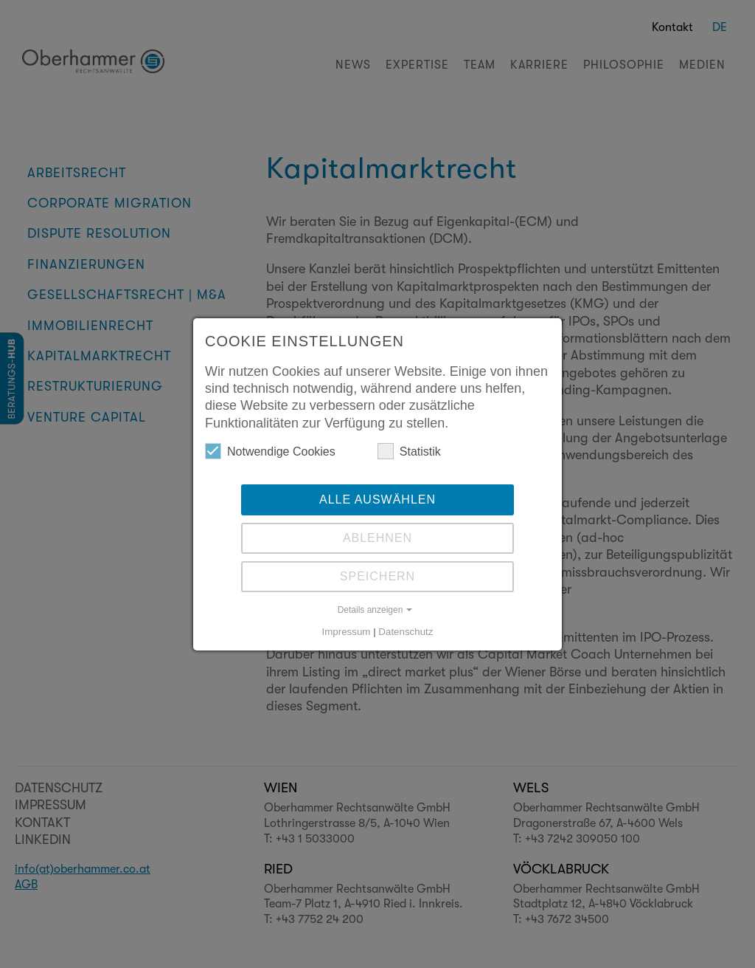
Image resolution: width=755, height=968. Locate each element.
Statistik (409, 451)
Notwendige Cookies (270, 451)
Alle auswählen (377, 499)
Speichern (377, 576)
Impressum (346, 631)
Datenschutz (405, 631)
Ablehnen (377, 538)
